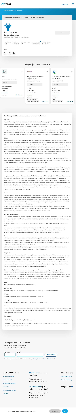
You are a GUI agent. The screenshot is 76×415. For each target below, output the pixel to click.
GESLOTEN (55, 411)
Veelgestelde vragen (9, 383)
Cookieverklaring (66, 380)
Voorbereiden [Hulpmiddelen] (35, 386)
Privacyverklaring (66, 376)
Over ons (6, 387)
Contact (5, 393)
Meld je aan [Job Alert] (34, 373)
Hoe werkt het (7, 380)
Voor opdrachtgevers (9, 390)
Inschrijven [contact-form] (51, 354)
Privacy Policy (36, 359)
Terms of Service (47, 359)
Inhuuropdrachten (9, 10)
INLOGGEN (65, 4)
